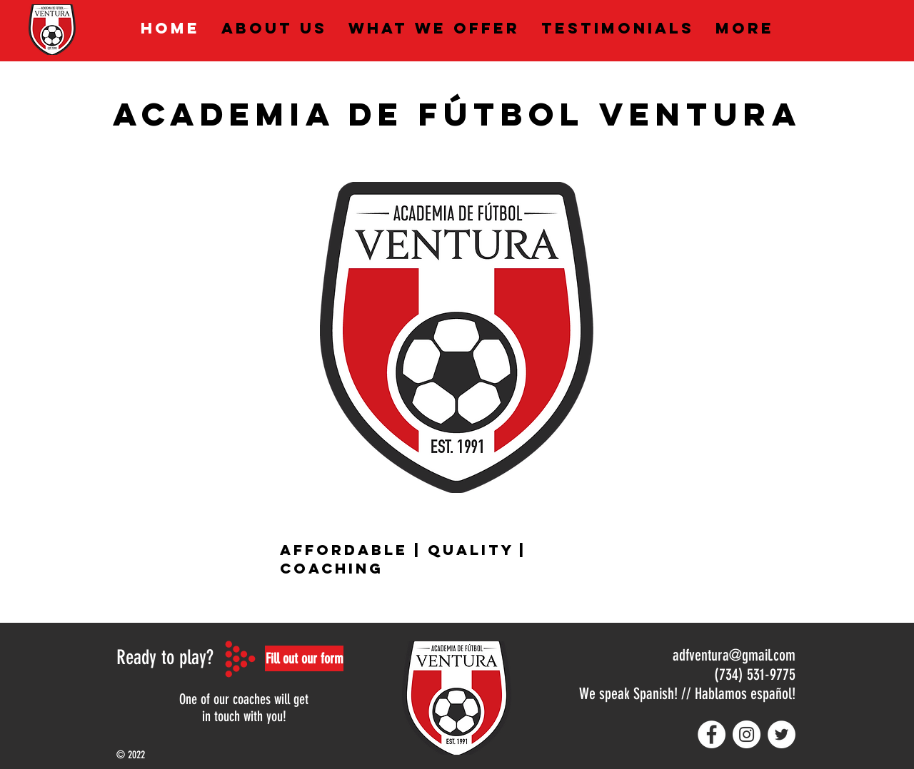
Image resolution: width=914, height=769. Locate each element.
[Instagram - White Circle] (746, 734)
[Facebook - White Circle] (711, 734)
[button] (304, 658)
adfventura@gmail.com (734, 655)
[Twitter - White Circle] (781, 734)
